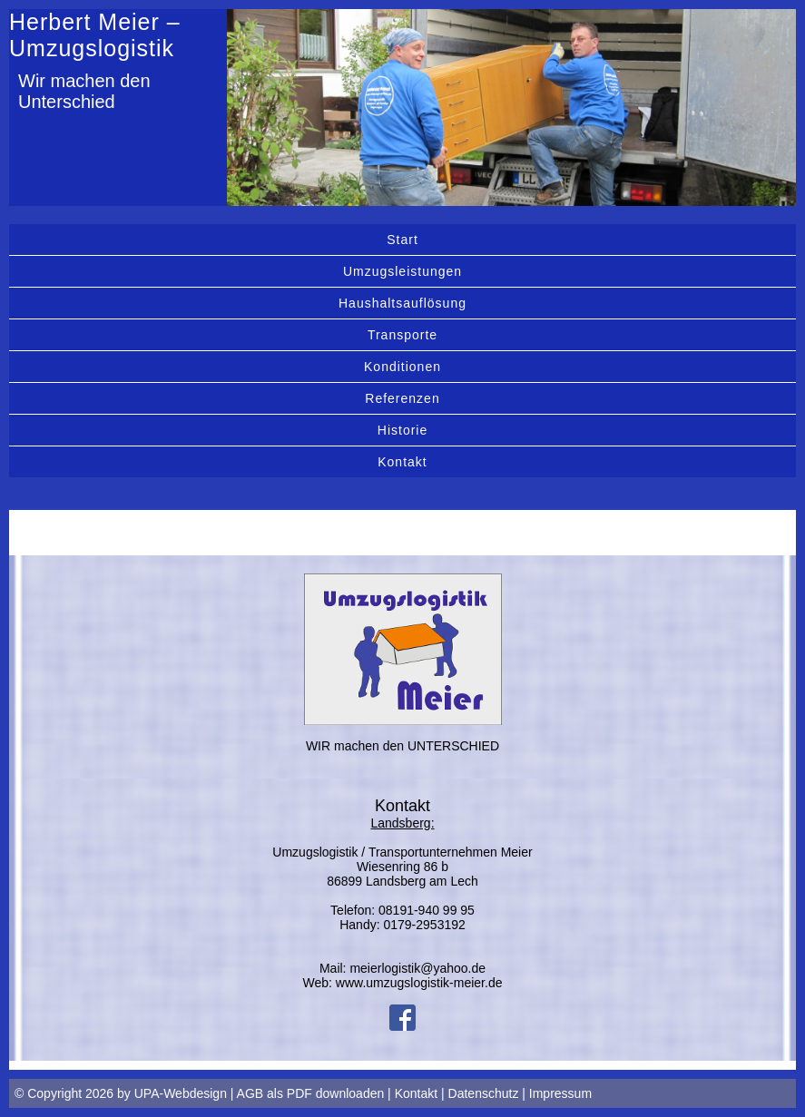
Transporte (402, 335)
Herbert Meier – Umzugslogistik (95, 35)
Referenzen (402, 398)
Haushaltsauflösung (402, 303)
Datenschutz (483, 1093)
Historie (402, 430)
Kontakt (402, 462)
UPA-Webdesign (180, 1093)
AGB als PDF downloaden (311, 1093)
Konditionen (402, 366)
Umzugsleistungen (402, 271)
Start (402, 239)
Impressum (560, 1093)
